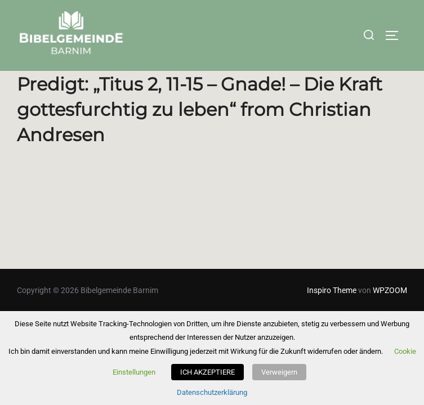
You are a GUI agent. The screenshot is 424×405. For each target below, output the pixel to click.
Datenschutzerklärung (212, 392)
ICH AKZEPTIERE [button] (207, 372)
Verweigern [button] (279, 372)
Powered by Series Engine (365, 230)
